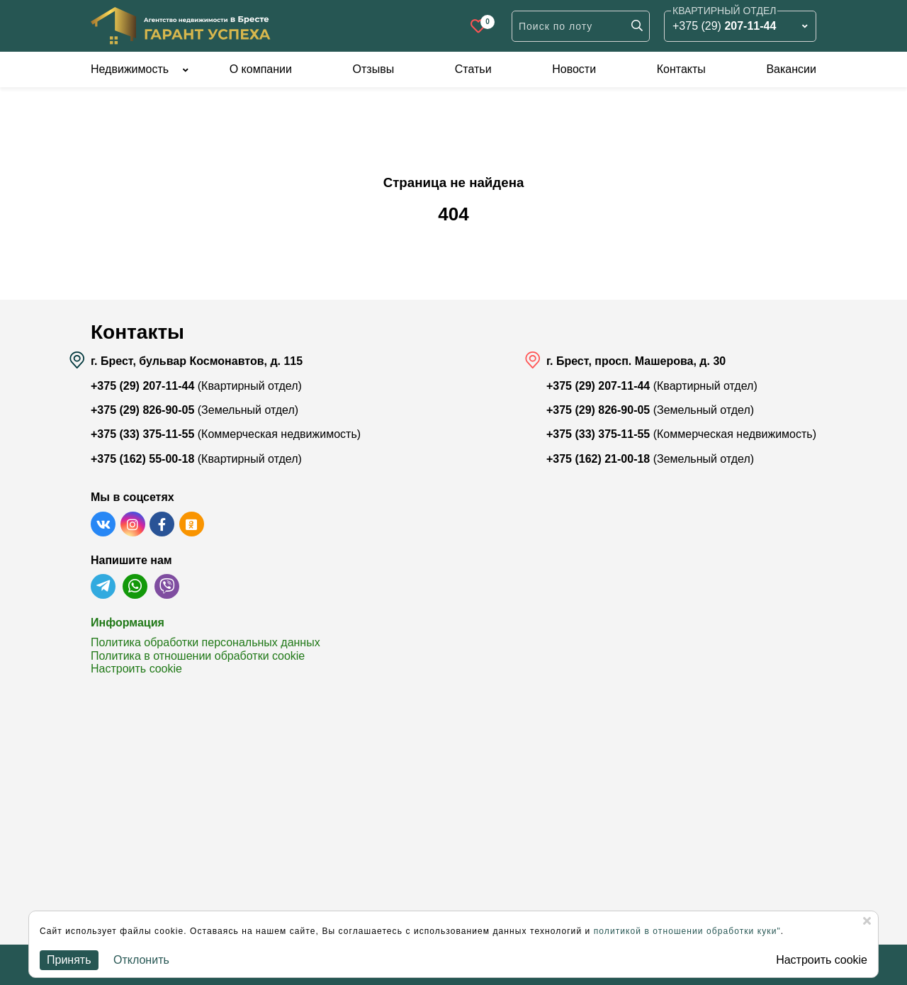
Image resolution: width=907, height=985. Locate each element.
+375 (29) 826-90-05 (142, 410)
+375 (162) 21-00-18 (598, 459)
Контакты (681, 69)
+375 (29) (724, 26)
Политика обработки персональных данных (205, 642)
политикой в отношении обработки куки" (687, 931)
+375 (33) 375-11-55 (142, 434)
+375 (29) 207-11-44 (142, 386)
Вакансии (791, 69)
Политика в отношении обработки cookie (198, 656)
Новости (574, 69)
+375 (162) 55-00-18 (142, 459)
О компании (261, 69)
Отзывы (374, 69)
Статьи (473, 69)
